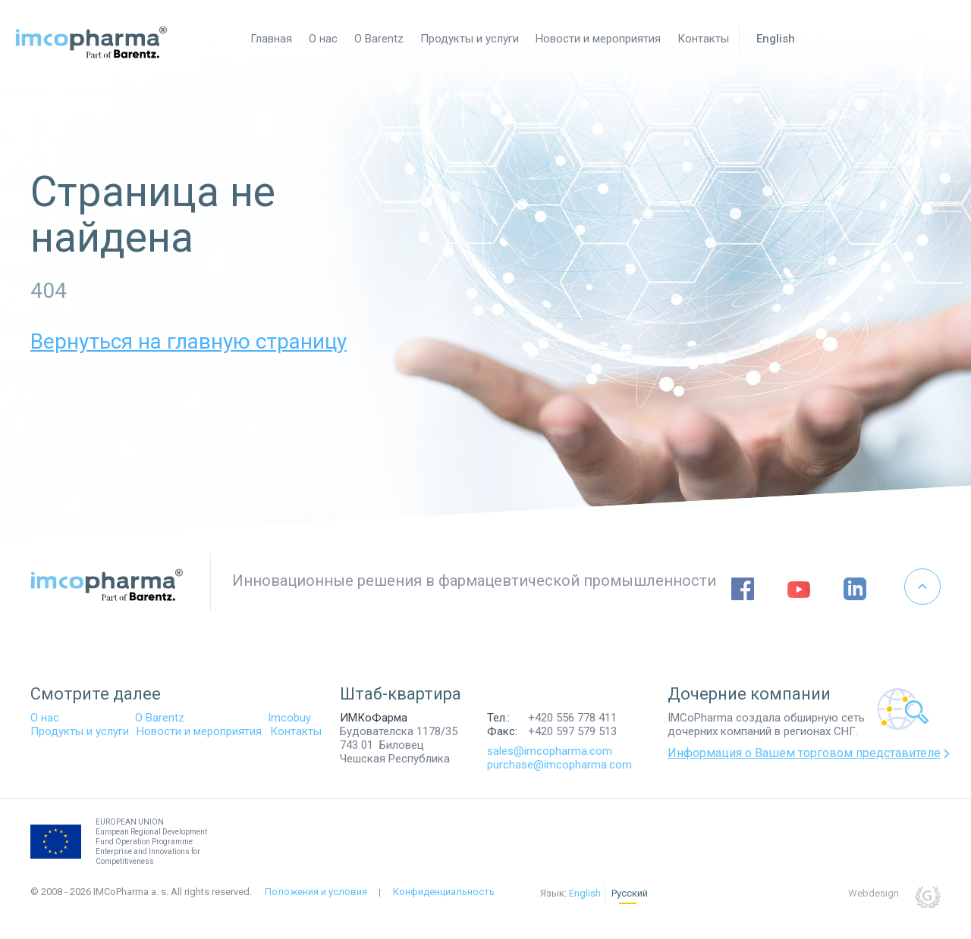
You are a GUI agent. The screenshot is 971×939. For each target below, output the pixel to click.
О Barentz (379, 38)
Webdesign (873, 893)
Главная (271, 38)
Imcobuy (289, 718)
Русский (629, 893)
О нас (323, 38)
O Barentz (159, 718)
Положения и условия (316, 891)
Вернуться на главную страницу (188, 341)
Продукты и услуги (469, 38)
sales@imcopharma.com (549, 751)
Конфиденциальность (444, 891)
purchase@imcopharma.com (559, 765)
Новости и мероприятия (598, 38)
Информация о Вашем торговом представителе (804, 753)
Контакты (703, 38)
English (775, 38)
